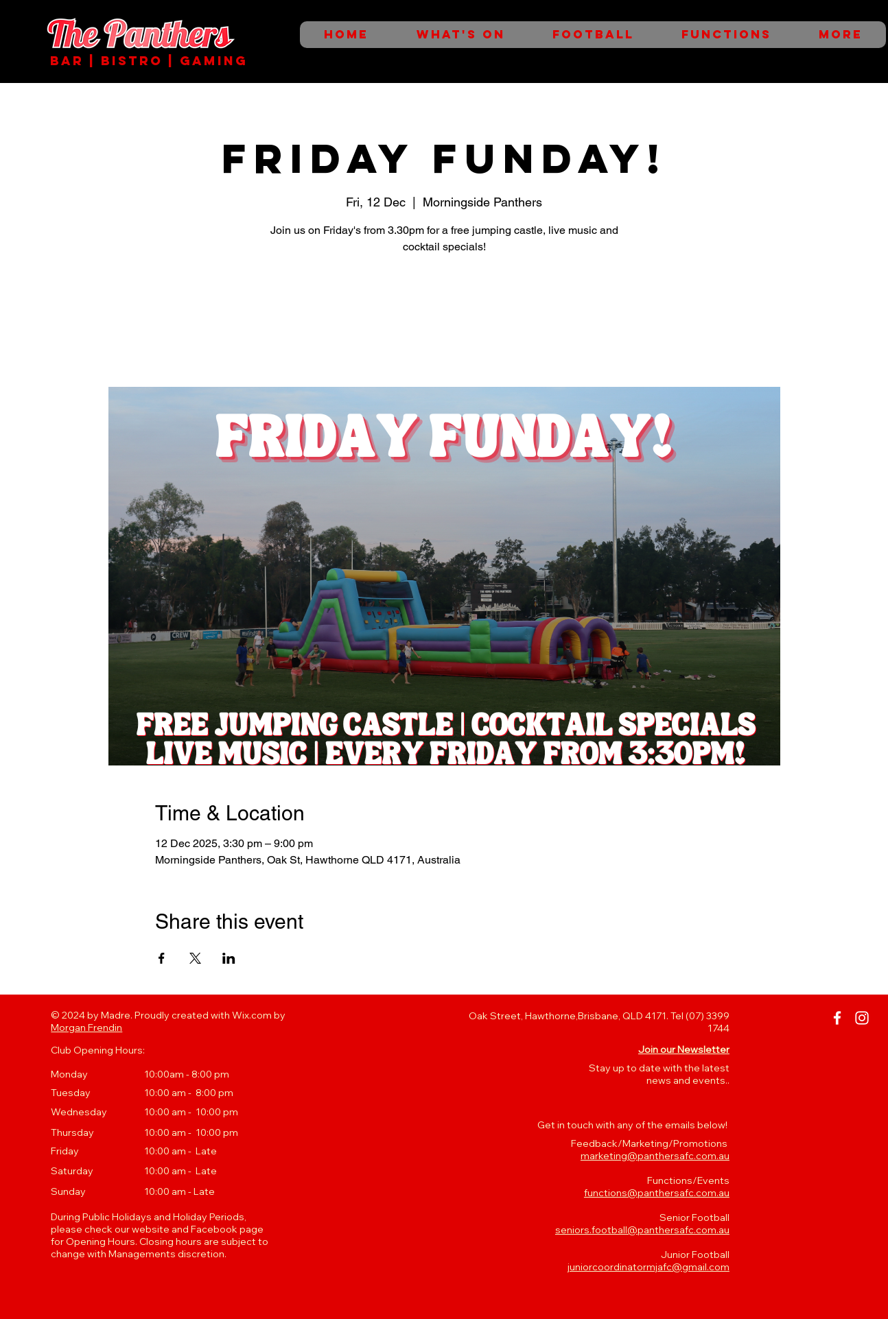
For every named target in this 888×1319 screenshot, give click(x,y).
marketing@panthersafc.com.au (655, 1156)
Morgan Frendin (86, 1027)
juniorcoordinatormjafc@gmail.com (648, 1267)
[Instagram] (862, 1018)
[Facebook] (837, 1018)
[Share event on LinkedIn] (228, 958)
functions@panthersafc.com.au (656, 1193)
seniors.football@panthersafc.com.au (642, 1230)
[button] (683, 1049)
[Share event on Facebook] (161, 958)
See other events (444, 322)
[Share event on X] (195, 958)
